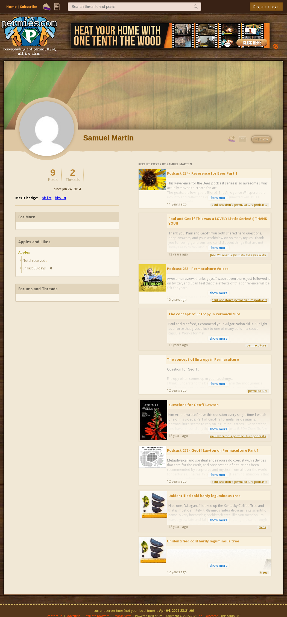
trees (262, 527)
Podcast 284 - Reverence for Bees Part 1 (202, 173)
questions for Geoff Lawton (193, 405)
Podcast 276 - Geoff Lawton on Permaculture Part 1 (213, 450)
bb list (46, 198)
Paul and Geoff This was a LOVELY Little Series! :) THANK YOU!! (217, 221)
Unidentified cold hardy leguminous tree (204, 496)
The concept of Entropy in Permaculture (204, 314)
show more (218, 198)
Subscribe (28, 7)
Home (11, 7)
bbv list (60, 198)
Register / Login (266, 7)
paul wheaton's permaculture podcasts (239, 205)
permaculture (256, 345)
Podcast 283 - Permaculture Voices (198, 269)
